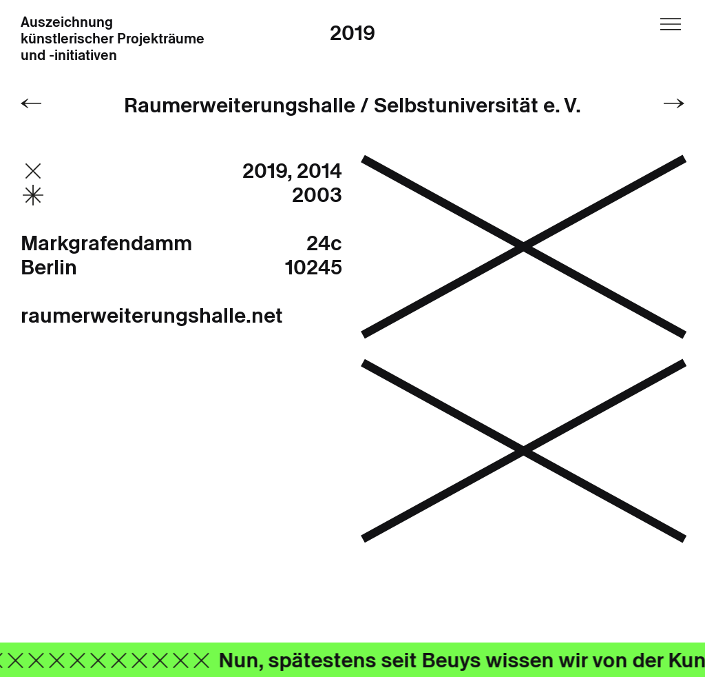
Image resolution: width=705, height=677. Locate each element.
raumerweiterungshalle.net (152, 315)
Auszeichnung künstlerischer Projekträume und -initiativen (112, 39)
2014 (319, 170)
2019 (352, 33)
